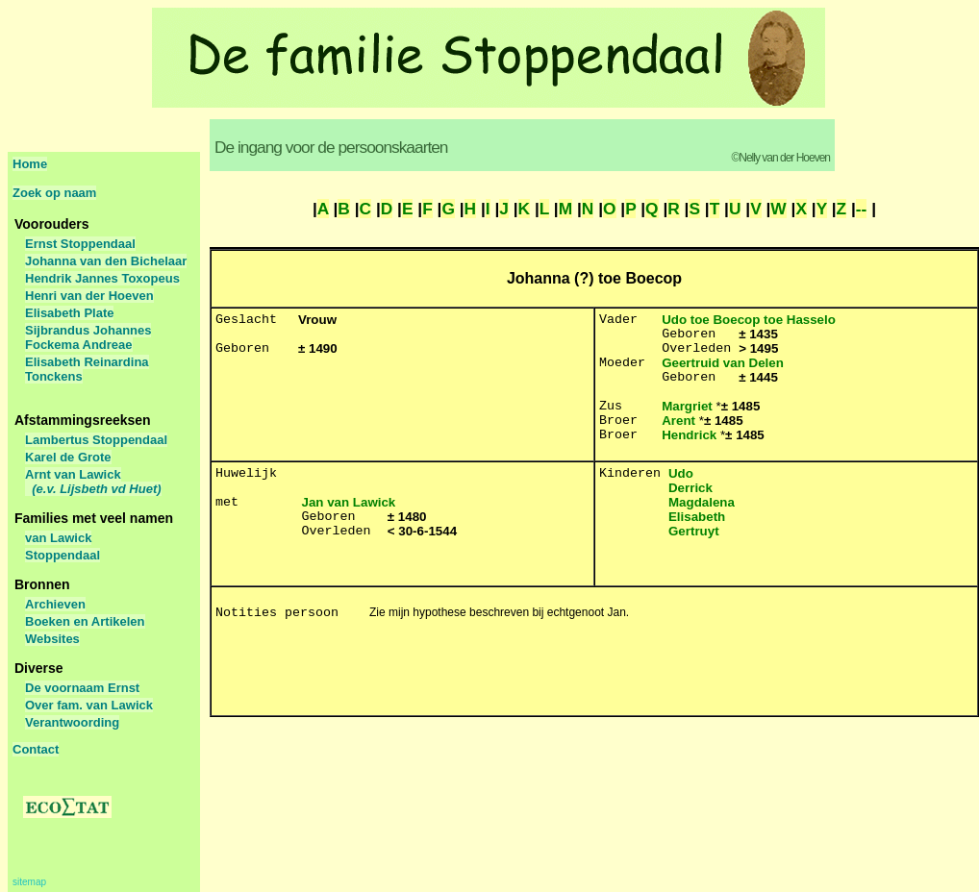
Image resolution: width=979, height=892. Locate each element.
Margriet (687, 406)
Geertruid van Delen (723, 363)
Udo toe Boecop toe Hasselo (749, 319)
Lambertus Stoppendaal (96, 440)
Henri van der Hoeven (89, 295)
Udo (680, 473)
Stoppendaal (62, 555)
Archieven (55, 604)
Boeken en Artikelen (85, 621)
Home (30, 164)
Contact (36, 749)
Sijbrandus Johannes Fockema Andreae (88, 337)
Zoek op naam (54, 193)
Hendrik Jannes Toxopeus (102, 278)
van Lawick (58, 538)
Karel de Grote (68, 457)
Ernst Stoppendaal (80, 243)
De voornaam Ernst (82, 688)
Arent (678, 420)
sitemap (29, 882)
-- (861, 208)
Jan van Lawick (349, 502)
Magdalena (701, 502)
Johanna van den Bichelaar (106, 261)
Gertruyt (693, 531)
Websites (52, 639)
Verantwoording (72, 722)
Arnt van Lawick (93, 481)
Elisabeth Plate (69, 313)
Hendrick (689, 435)
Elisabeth (696, 516)
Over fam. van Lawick (89, 705)
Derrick (690, 488)
